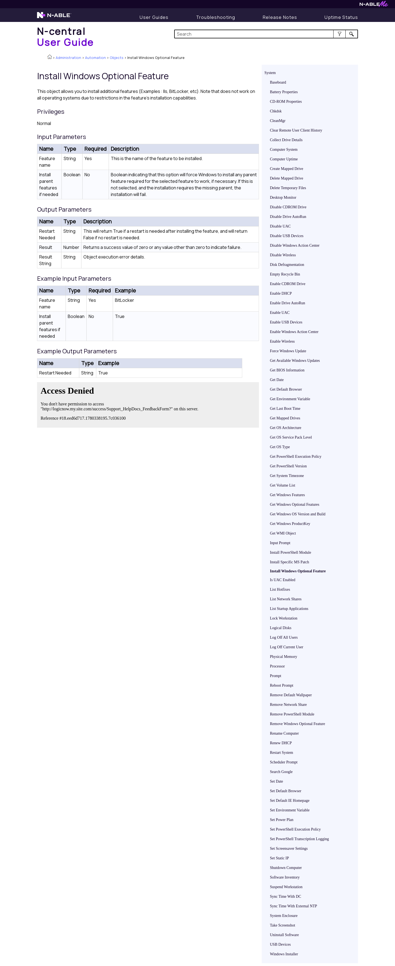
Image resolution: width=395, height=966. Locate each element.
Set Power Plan (282, 820)
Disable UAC (280, 226)
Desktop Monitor (283, 197)
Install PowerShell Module (290, 552)
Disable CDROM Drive (288, 207)
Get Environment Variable (290, 399)
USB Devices (280, 944)
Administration (68, 57)
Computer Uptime (284, 159)
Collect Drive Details (286, 140)
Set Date (276, 781)
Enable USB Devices (286, 322)
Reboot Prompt (281, 685)
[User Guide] (154, 17)
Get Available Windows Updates (295, 361)
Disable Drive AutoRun (288, 217)
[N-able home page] (54, 18)
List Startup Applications (289, 609)
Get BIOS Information (287, 370)
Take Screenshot (282, 925)
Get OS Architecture (285, 428)
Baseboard (278, 82)
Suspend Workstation (286, 887)
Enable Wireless (282, 341)
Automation (95, 57)
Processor (277, 666)
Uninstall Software (284, 935)
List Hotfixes (280, 589)
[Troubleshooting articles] (215, 17)
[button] (339, 34)
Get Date (277, 380)
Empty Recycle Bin (285, 274)
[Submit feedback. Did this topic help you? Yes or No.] (120, 404)
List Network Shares (285, 599)
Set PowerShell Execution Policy (295, 829)
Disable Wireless (283, 255)
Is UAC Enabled (282, 580)
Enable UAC (280, 313)
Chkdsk (276, 111)
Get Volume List (282, 485)
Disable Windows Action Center (295, 245)
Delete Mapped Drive (286, 178)
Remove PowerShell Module (292, 714)
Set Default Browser (285, 791)
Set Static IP (279, 858)
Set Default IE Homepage (289, 801)
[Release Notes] (280, 17)
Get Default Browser (286, 389)
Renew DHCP (281, 743)
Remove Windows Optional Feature (297, 724)
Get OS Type (280, 447)
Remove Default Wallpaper (291, 695)
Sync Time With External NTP (293, 906)
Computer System (284, 149)
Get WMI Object (283, 533)
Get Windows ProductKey (290, 524)
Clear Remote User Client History (296, 130)
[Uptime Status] (341, 17)
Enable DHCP (281, 293)
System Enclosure (284, 916)
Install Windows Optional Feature (298, 571)
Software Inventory (285, 877)
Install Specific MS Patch (289, 562)
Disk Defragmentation (287, 265)
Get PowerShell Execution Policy (295, 456)
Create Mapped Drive (286, 169)
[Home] (65, 37)
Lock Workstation (283, 618)
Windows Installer (284, 954)
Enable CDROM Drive (287, 284)
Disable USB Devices (286, 236)
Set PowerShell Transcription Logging (299, 839)
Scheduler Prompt (284, 762)
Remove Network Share (288, 705)
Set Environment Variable (289, 810)
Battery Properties (284, 92)
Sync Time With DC (285, 896)
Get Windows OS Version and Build (297, 514)
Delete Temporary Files (288, 188)
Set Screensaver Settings (289, 848)
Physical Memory (283, 657)
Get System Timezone (287, 476)
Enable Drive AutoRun (287, 303)
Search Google (281, 772)
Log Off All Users (284, 637)
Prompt (275, 676)
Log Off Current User (286, 647)
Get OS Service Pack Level (291, 437)
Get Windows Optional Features (294, 504)
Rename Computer (284, 733)
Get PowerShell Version (288, 466)
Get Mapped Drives (285, 418)
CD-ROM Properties (286, 102)
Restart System (281, 753)
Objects (116, 57)
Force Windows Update (288, 351)
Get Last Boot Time (285, 409)
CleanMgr (278, 121)
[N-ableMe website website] (374, 5)
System (270, 73)
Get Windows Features (287, 495)
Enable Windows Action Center (294, 332)
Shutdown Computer (286, 868)
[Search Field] (266, 34)
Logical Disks (280, 628)
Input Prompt (280, 543)
